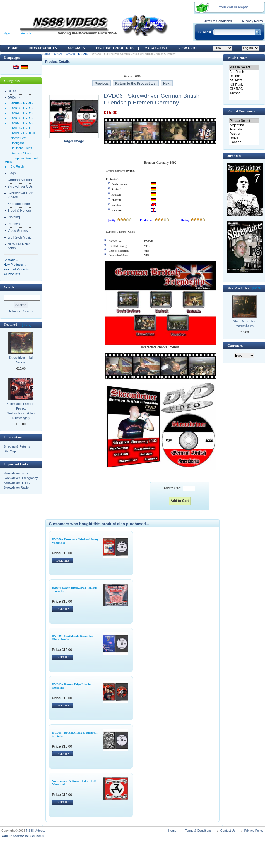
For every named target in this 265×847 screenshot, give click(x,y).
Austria (244, 134)
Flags (12, 173)
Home (13, 48)
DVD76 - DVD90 (21, 128)
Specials (76, 48)
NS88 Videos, (36, 830)
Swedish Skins (20, 153)
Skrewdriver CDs (20, 187)
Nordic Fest (17, 138)
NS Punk (244, 85)
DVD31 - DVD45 (21, 113)
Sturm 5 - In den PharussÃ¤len (244, 324)
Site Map (10, 451)
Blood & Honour (19, 211)
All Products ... (13, 274)
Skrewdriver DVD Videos (20, 195)
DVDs (58, 53)
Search (9, 287)
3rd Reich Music (20, 237)
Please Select (244, 67)
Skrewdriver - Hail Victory (21, 360)
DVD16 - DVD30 (21, 108)
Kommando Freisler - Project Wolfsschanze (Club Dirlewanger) (21, 411)
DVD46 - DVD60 (21, 118)
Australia (244, 129)
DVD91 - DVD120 (22, 133)
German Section (20, 180)
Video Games (18, 231)
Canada (244, 142)
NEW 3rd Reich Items (19, 246)
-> (14, 98)
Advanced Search (21, 311)
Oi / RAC (244, 89)
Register (26, 33)
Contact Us (227, 830)
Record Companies (241, 111)
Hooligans (16, 143)
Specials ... (11, 259)
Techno (244, 93)
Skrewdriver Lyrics (16, 473)
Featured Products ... (18, 269)
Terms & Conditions (217, 21)
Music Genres (237, 58)
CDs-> (12, 91)
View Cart (187, 48)
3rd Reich (16, 166)
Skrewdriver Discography (21, 478)
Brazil (244, 138)
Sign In (8, 33)
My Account (156, 48)
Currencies (235, 346)
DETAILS (62, 560)
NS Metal (244, 80)
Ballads (244, 76)
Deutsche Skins (20, 148)
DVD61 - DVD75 (21, 123)
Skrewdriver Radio (16, 487)
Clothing (14, 217)
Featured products (115, 48)
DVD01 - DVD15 (77, 53)
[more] (26, 325)
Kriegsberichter (19, 204)
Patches (14, 224)
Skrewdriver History (17, 482)
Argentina (244, 125)
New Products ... (15, 264)
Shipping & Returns (17, 446)
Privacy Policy (252, 21)
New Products (43, 48)
